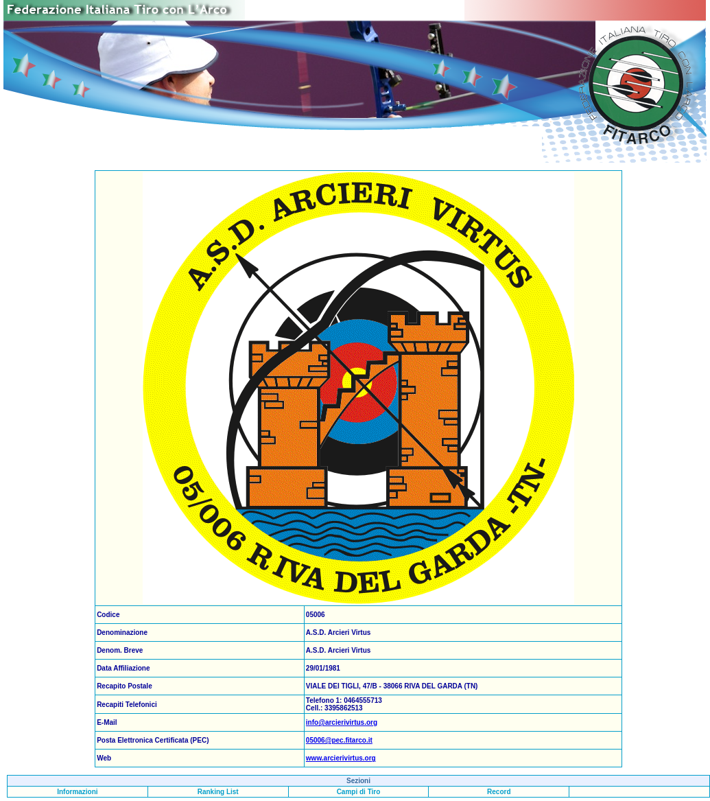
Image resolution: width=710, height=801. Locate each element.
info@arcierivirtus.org (341, 722)
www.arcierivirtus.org (341, 758)
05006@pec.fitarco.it (339, 740)
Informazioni (77, 792)
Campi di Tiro (359, 792)
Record (498, 792)
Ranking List (218, 792)
